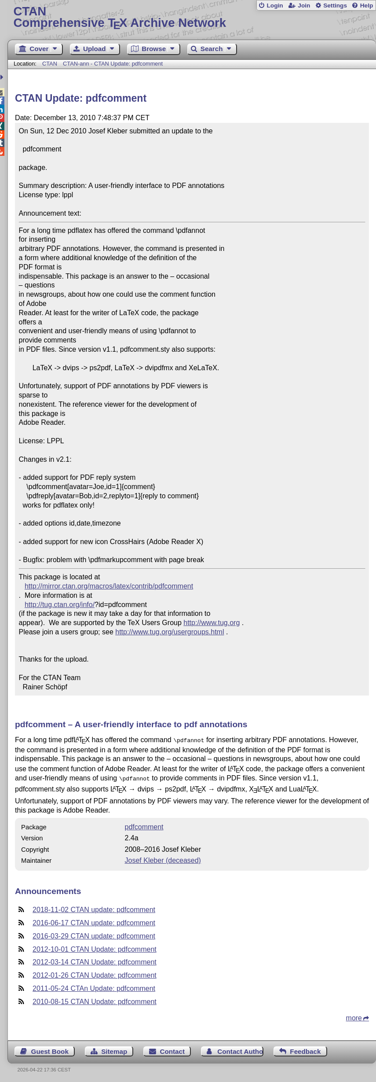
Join (304, 5)
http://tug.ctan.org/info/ (60, 604)
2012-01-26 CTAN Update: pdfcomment (95, 973)
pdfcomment (144, 825)
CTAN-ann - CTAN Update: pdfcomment (113, 63)
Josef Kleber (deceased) (163, 858)
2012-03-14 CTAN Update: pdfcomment (95, 960)
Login (274, 5)
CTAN (49, 63)
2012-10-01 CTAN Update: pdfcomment (95, 947)
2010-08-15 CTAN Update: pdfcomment (95, 1000)
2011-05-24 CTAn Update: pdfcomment (94, 986)
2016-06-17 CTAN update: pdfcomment (94, 921)
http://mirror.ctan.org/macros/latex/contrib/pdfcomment (109, 586)
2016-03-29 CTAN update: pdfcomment (94, 934)
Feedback (305, 1049)
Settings (335, 5)
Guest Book (50, 1049)
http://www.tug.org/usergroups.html (169, 632)
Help (366, 5)
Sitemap (114, 1049)
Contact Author (240, 1049)
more (354, 1016)
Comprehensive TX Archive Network (191, 17)
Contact (172, 1049)
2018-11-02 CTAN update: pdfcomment (94, 908)
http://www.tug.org (211, 622)
